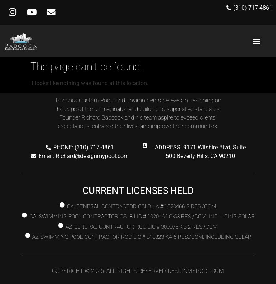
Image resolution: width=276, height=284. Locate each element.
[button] (256, 41)
